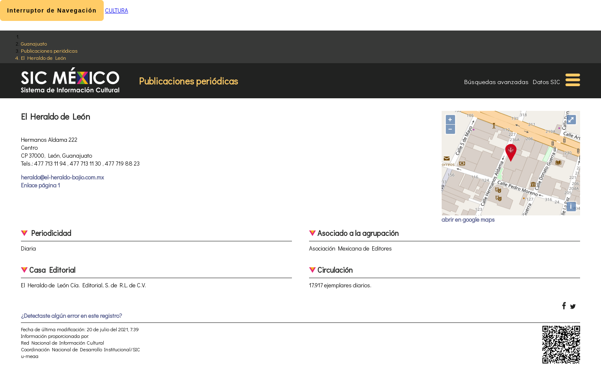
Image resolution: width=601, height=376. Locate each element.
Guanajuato (34, 43)
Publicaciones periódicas (49, 50)
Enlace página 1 (40, 185)
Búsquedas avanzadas (496, 81)
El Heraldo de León (43, 57)
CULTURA (116, 10)
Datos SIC (546, 81)
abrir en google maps (468, 219)
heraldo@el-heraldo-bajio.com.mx (62, 177)
